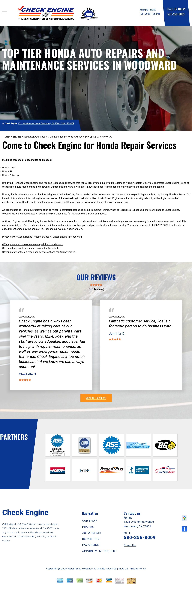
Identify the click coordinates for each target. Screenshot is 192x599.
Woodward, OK (26, 316)
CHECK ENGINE (12, 136)
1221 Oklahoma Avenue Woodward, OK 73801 (39, 123)
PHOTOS (88, 526)
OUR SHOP (89, 520)
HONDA (107, 136)
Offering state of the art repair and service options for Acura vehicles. (39, 252)
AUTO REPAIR (91, 533)
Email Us (130, 545)
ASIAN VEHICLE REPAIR (88, 136)
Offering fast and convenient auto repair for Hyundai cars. (32, 244)
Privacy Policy (138, 568)
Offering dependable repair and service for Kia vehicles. (31, 248)
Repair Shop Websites (80, 568)
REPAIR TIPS (90, 539)
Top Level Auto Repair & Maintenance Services (48, 136)
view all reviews (96, 398)
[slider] (96, 285)
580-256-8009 (175, 14)
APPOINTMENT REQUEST (99, 551)
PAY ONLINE (90, 545)
